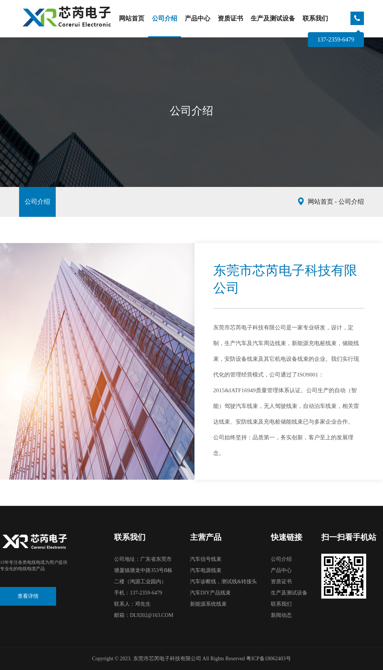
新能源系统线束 (208, 604)
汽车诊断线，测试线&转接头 (223, 581)
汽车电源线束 (205, 570)
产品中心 (197, 18)
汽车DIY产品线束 (210, 593)
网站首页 (131, 18)
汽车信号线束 (205, 559)
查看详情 (28, 596)
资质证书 (230, 18)
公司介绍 (164, 18)
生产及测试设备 (273, 18)
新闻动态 (281, 615)
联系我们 (315, 18)
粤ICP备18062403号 (268, 658)
